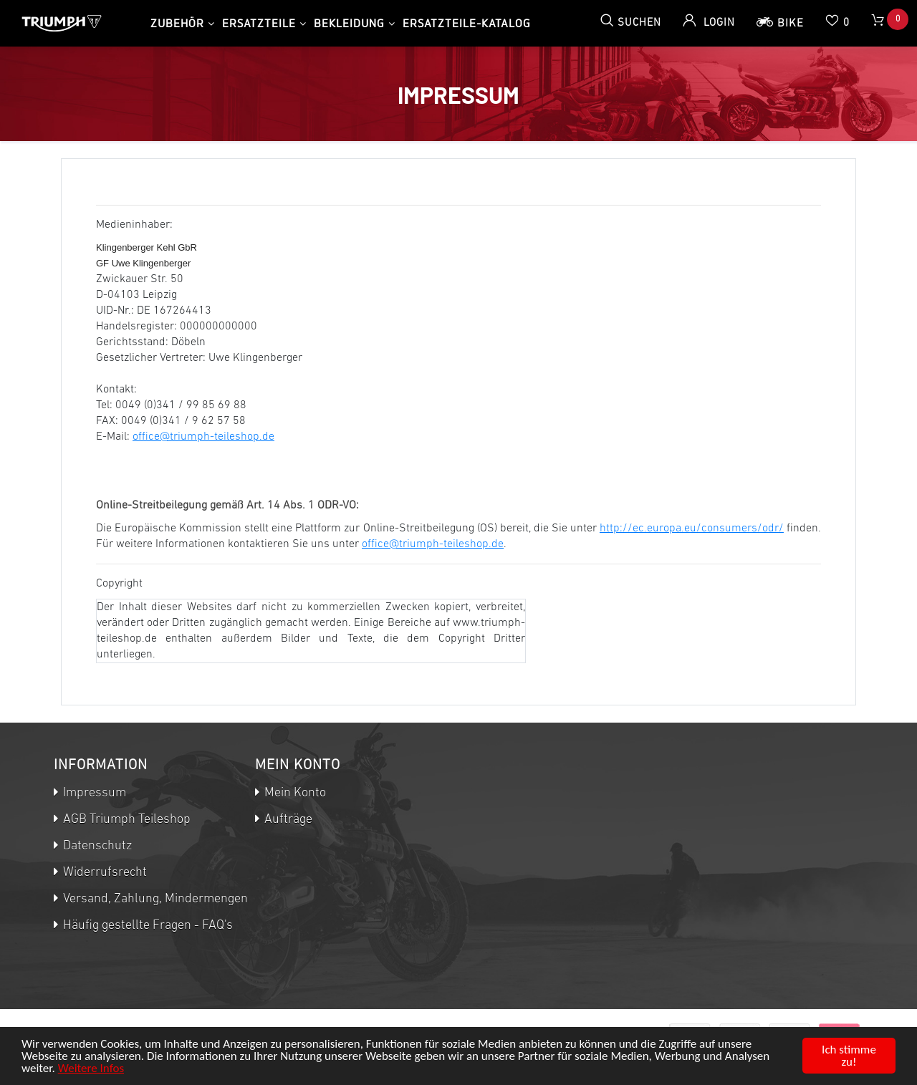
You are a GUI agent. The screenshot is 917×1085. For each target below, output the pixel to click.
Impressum (93, 793)
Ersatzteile (259, 23)
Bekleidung (349, 23)
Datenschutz (96, 846)
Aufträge (286, 819)
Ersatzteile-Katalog (467, 23)
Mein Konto (293, 793)
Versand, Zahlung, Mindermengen (154, 899)
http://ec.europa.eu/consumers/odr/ (692, 528)
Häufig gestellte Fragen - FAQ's (146, 925)
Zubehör (177, 23)
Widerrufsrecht (103, 872)
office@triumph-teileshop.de (203, 437)
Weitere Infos (91, 1068)
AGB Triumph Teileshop (125, 819)
